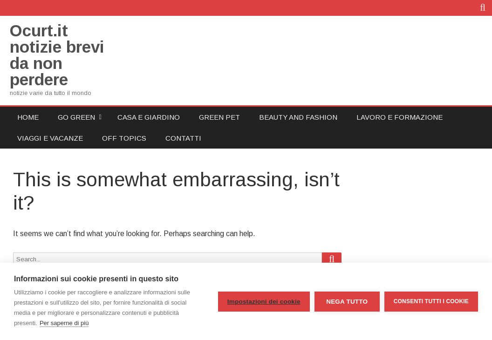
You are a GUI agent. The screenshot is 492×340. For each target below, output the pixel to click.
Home (28, 117)
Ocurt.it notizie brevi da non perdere (57, 55)
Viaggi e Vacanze (50, 138)
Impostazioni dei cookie (264, 301)
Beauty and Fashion (298, 117)
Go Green (76, 117)
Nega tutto (347, 301)
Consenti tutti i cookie (431, 301)
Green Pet (219, 117)
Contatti (183, 138)
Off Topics (124, 138)
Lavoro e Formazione (399, 117)
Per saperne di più (64, 323)
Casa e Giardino (148, 117)
